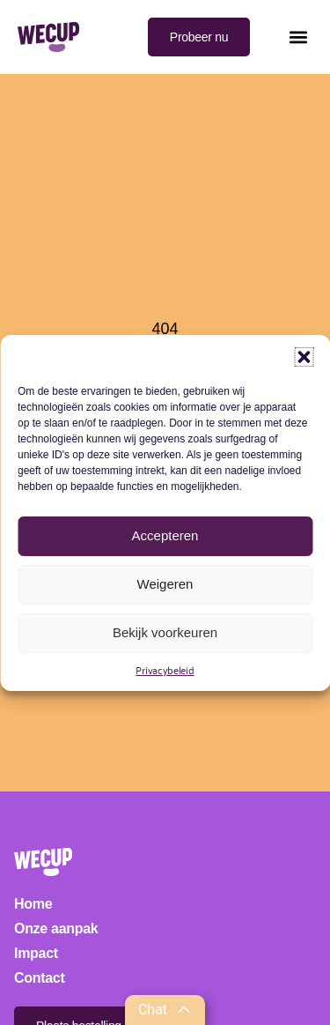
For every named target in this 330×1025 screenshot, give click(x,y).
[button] (303, 357)
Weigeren (165, 583)
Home (33, 903)
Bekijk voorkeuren (165, 632)
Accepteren (165, 535)
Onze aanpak (56, 928)
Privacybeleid (165, 670)
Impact (36, 953)
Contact (39, 977)
